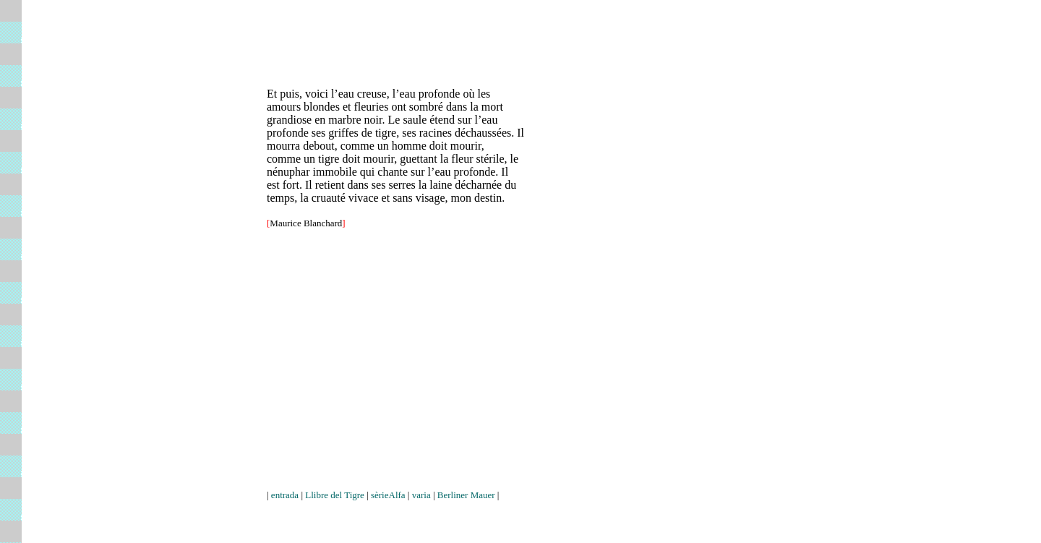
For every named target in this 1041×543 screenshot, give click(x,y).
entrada (285, 494)
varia (421, 494)
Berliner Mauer (466, 494)
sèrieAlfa (388, 494)
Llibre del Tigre (334, 494)
